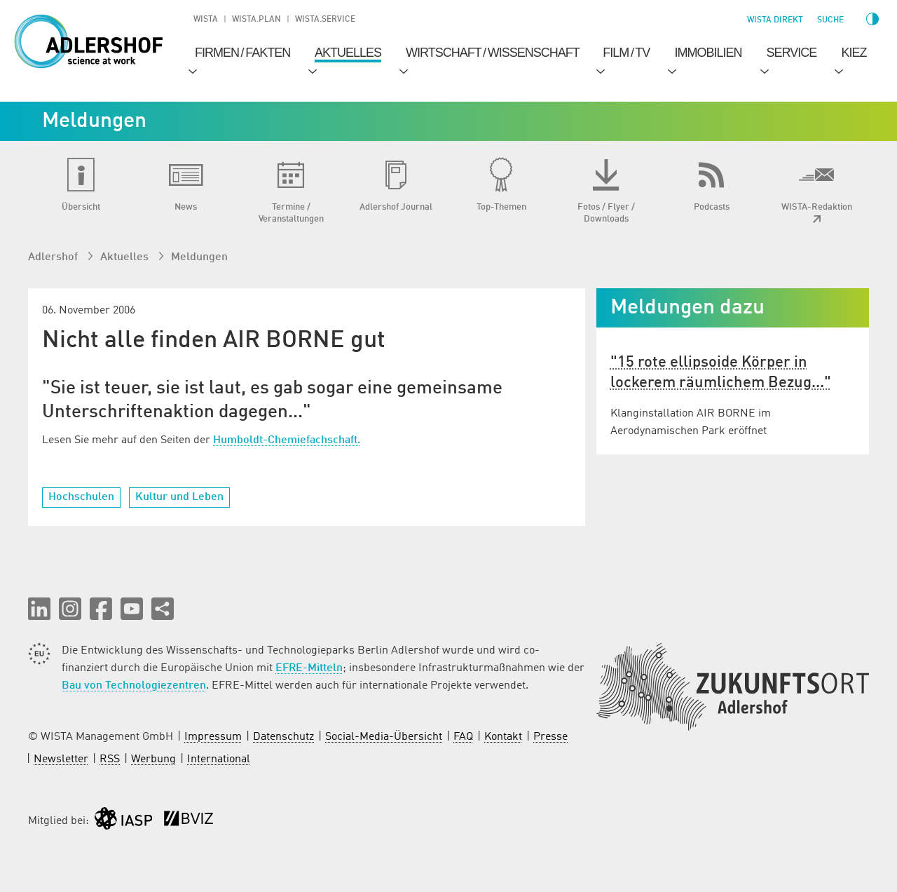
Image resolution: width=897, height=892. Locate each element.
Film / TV (626, 53)
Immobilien (707, 53)
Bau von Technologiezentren (134, 685)
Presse (550, 737)
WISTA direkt (775, 20)
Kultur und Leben (179, 497)
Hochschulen (81, 497)
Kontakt (503, 737)
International (218, 759)
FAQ (463, 737)
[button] (39, 608)
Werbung (153, 759)
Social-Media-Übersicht (383, 737)
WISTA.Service (325, 19)
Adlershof (54, 257)
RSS (110, 759)
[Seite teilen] (162, 608)
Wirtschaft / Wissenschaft (492, 53)
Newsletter (61, 759)
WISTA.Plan (256, 19)
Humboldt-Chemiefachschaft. (286, 440)
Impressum (213, 737)
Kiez (853, 53)
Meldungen (199, 257)
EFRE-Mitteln (309, 668)
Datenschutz (283, 737)
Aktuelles (348, 53)
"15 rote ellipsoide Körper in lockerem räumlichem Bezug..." (720, 373)
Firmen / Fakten (242, 53)
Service (792, 53)
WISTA (205, 19)
